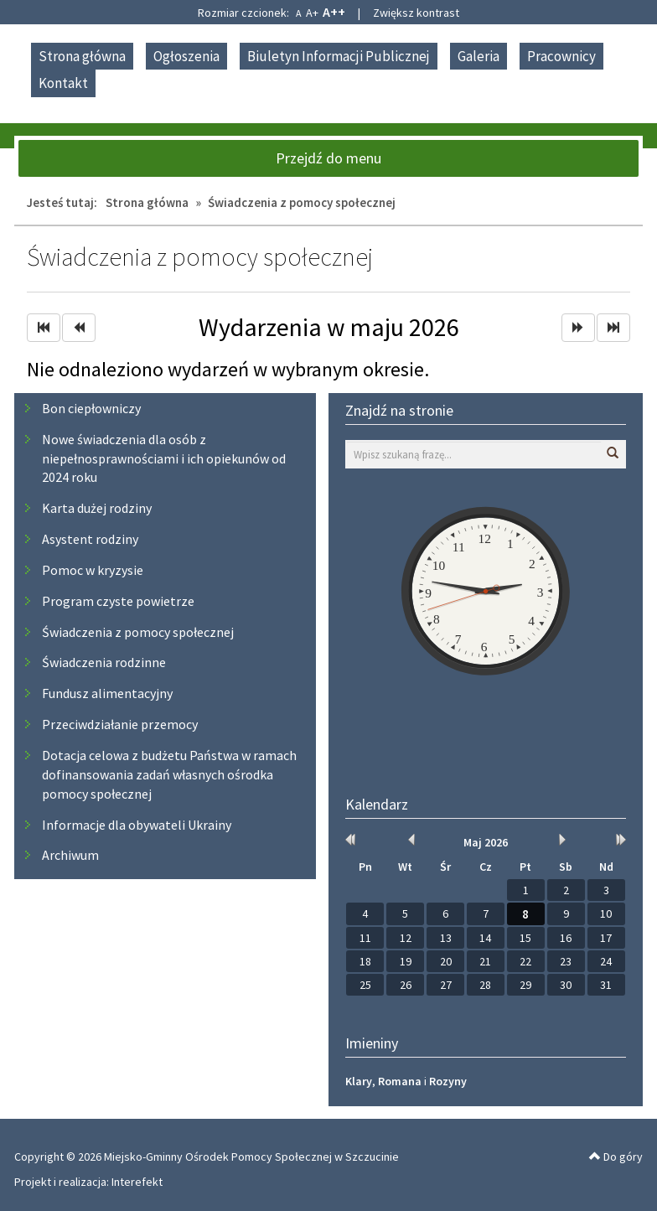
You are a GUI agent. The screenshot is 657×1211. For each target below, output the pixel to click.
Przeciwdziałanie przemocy (120, 724)
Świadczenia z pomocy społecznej (138, 632)
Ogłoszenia (186, 56)
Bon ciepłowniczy (91, 408)
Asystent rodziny (90, 538)
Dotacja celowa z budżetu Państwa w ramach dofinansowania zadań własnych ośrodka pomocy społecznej (169, 774)
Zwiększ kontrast (416, 12)
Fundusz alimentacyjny (107, 693)
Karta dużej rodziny (97, 507)
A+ (312, 12)
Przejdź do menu (328, 158)
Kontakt (63, 83)
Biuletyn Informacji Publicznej (338, 56)
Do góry (616, 1156)
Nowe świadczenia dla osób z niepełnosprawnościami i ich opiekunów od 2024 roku (164, 458)
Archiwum (70, 854)
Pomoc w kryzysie (92, 570)
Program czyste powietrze (118, 601)
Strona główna (82, 56)
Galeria (478, 56)
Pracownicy (561, 56)
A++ (334, 11)
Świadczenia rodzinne (104, 662)
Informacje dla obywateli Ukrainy (136, 824)
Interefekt (137, 1181)
